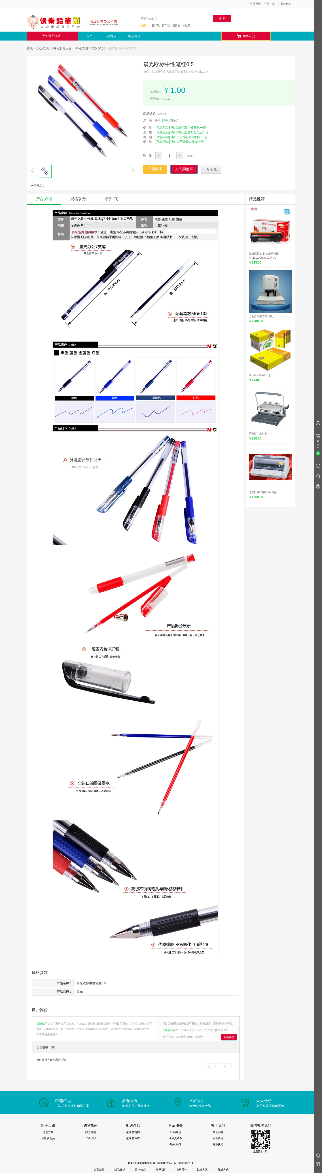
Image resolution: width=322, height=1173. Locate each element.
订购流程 (90, 1138)
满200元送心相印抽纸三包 (189, 137)
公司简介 (181, 1169)
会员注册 (269, 3)
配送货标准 (133, 1138)
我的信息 (287, 3)
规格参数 (78, 199)
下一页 (228, 1066)
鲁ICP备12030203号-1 (179, 1162)
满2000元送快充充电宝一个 (190, 132)
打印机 (166, 25)
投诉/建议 (175, 1132)
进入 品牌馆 (166, 120)
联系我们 (175, 1144)
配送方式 (223, 1169)
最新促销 (134, 36)
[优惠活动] (163, 127)
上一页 (211, 1066)
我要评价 (229, 1037)
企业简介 (218, 1138)
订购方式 (48, 1132)
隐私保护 (119, 1169)
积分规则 (90, 1132)
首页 (89, 36)
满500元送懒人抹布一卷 (187, 142)
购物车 (246, 36)
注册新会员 (48, 1138)
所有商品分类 (58, 36)
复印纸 (156, 25)
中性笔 (186, 25)
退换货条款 (175, 1138)
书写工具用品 (62, 48)
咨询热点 (140, 1169)
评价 (111, 199)
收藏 (211, 169)
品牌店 (112, 36)
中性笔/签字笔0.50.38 (90, 48)
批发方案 (202, 1169)
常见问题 (218, 1132)
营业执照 (218, 1144)
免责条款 (99, 1169)
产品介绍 (44, 199)
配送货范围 (133, 1132)
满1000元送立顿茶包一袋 (188, 127)
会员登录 (255, 3)
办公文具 (43, 48)
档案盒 (176, 25)
